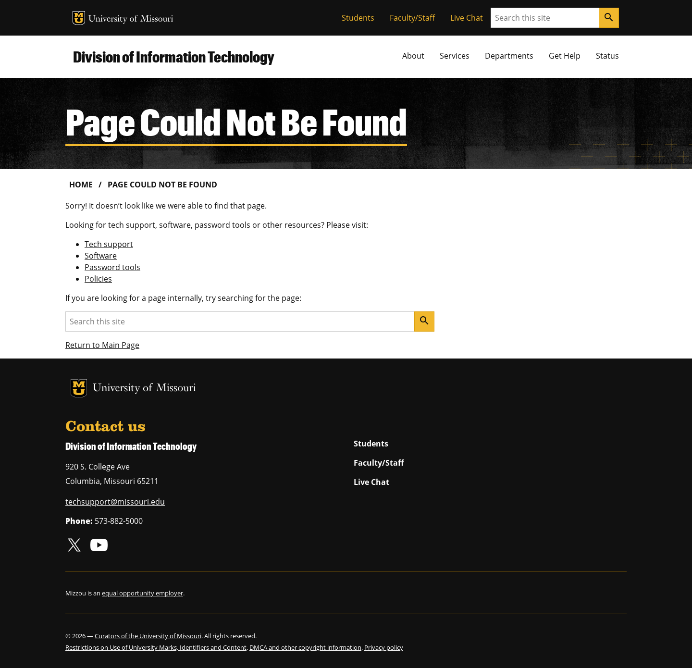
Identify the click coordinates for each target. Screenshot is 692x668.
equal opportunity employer (142, 593)
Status (607, 55)
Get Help (565, 55)
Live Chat (466, 17)
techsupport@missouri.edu (115, 501)
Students (358, 17)
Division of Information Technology (173, 56)
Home (81, 184)
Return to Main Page (102, 345)
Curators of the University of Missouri (148, 635)
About (413, 55)
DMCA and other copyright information (305, 647)
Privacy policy (383, 647)
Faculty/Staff (412, 17)
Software (101, 255)
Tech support (109, 244)
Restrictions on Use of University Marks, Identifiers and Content (156, 647)
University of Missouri (130, 19)
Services (455, 55)
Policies (98, 278)
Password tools (112, 267)
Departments (509, 55)
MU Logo (79, 18)
